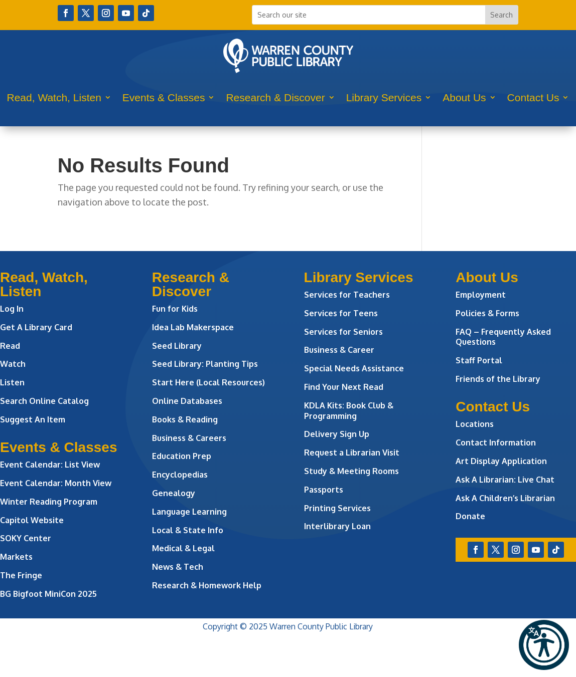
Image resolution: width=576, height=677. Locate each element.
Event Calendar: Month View (55, 483)
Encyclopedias (180, 475)
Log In (12, 309)
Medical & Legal (183, 548)
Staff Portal (479, 360)
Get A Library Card (36, 327)
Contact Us (533, 97)
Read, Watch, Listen (54, 97)
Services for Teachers (347, 295)
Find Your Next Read (343, 387)
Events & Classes (163, 97)
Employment (481, 295)
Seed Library (177, 346)
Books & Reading (185, 419)
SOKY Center (25, 538)
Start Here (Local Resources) (208, 382)
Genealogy (173, 493)
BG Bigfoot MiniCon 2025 (48, 594)
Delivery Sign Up (336, 434)
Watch (13, 364)
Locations (475, 424)
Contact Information (496, 442)
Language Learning (189, 512)
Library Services (384, 97)
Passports (323, 490)
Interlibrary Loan (337, 526)
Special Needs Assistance (354, 368)
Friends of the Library (498, 379)
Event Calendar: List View (50, 465)
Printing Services (337, 508)
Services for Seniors (343, 332)
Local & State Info (187, 530)
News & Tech (177, 567)
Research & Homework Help (206, 585)
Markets (16, 557)
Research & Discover (275, 97)
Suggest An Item (32, 419)
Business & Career (339, 350)
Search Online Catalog (44, 401)
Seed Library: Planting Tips (205, 364)
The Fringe (21, 575)
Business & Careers (189, 438)
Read (10, 346)
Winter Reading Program (49, 502)
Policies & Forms (487, 313)
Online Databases (187, 401)
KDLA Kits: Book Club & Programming (348, 410)
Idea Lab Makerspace (193, 327)
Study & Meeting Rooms (351, 471)
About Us (464, 97)
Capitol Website (32, 520)
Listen (12, 382)
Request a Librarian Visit (351, 452)
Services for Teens (341, 313)
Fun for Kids (175, 309)
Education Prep (181, 456)
